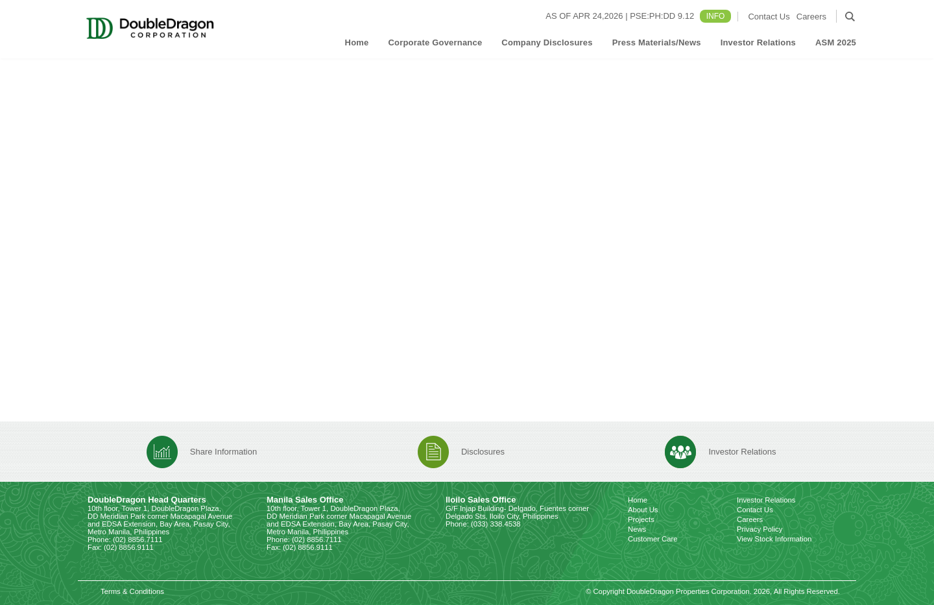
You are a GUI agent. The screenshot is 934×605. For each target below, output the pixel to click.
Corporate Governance (435, 42)
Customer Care (653, 539)
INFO (715, 16)
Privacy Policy (759, 529)
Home (357, 42)
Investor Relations (758, 42)
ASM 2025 (835, 42)
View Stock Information (774, 539)
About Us (643, 510)
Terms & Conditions (132, 591)
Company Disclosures (546, 42)
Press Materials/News (656, 42)
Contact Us (768, 16)
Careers (811, 16)
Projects (641, 519)
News (637, 529)
